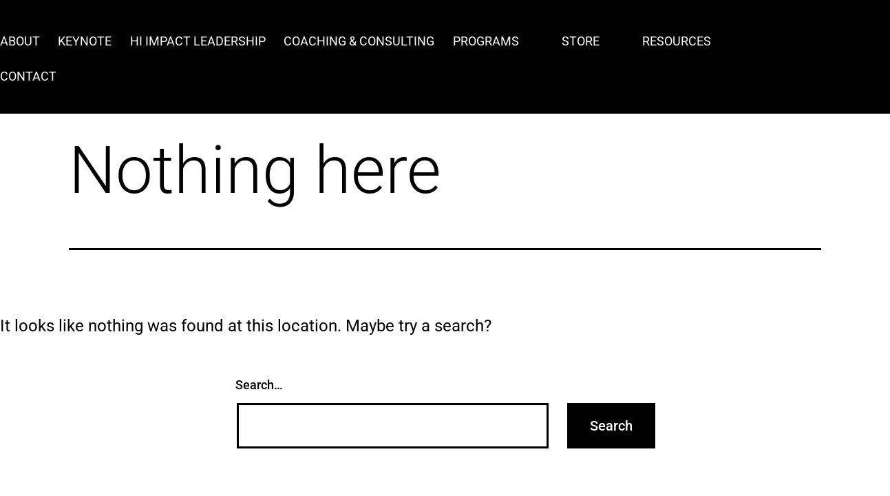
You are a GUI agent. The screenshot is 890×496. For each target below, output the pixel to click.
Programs (486, 41)
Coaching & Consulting (359, 41)
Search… (259, 385)
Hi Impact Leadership (198, 41)
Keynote (85, 41)
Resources (676, 41)
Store (581, 41)
